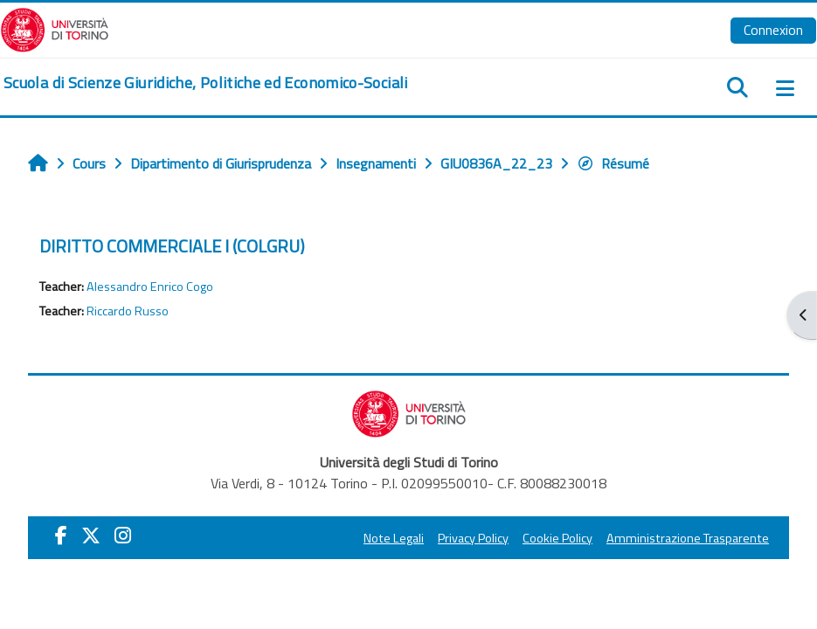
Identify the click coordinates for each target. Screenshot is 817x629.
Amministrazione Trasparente (687, 538)
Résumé (613, 163)
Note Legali (393, 538)
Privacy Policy (473, 538)
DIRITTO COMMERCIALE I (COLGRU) (172, 245)
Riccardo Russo (128, 311)
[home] (205, 83)
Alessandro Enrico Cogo (150, 286)
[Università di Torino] (54, 27)
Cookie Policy (557, 538)
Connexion (773, 29)
